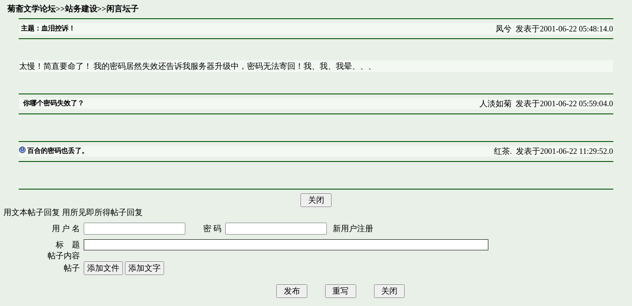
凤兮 (504, 28)
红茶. (503, 151)
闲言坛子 (122, 8)
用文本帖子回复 (31, 212)
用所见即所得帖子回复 (102, 212)
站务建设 (81, 8)
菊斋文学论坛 (31, 8)
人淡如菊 (495, 103)
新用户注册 (353, 228)
